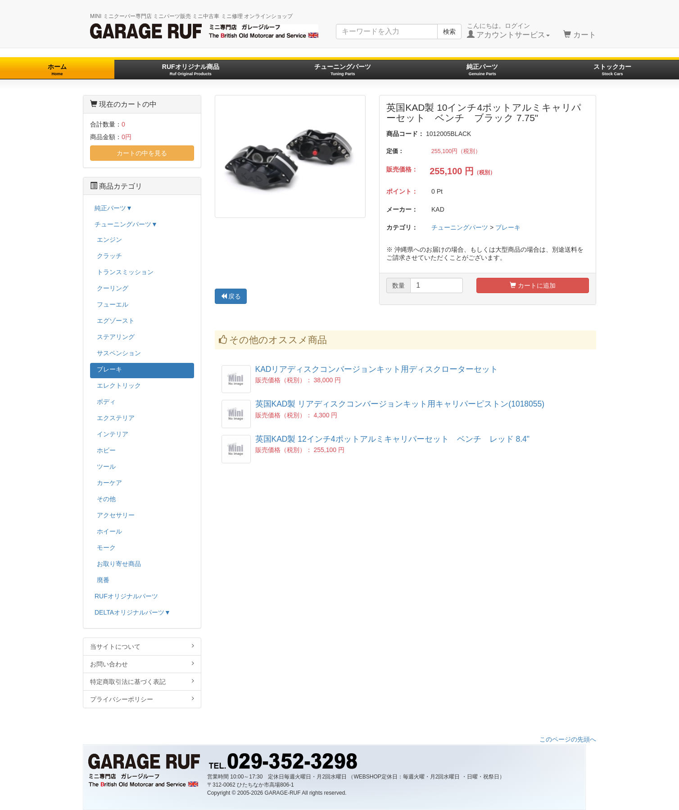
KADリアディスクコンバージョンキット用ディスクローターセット (376, 369)
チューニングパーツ (342, 69)
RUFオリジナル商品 (190, 69)
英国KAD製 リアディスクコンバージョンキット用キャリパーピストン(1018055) (400, 403)
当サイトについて (142, 646)
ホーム (57, 69)
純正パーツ (482, 69)
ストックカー (612, 69)
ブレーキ (508, 227)
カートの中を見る (142, 153)
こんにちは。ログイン (508, 30)
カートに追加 (533, 285)
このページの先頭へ (567, 739)
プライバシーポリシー (142, 699)
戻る (231, 296)
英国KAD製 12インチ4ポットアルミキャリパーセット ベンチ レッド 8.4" (392, 438)
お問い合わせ (142, 664)
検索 (449, 31)
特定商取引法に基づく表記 (142, 681)
